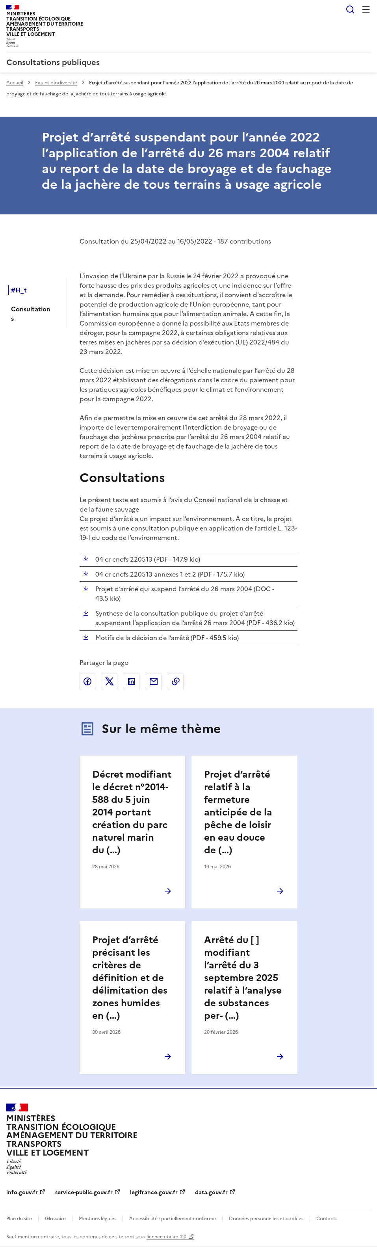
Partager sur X (109, 681)
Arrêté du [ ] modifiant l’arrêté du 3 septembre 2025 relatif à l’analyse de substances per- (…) (243, 978)
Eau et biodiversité (56, 82)
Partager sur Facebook (87, 681)
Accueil (14, 82)
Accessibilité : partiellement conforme (172, 1218)
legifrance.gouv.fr (154, 1192)
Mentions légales (97, 1218)
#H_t (19, 290)
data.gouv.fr (211, 1192)
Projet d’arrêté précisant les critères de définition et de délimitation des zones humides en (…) (129, 978)
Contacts (326, 1218)
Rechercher (350, 9)
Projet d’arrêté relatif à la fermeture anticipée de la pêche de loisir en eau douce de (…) (238, 812)
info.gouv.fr (22, 1192)
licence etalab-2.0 (166, 1236)
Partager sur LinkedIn (131, 681)
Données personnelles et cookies (266, 1218)
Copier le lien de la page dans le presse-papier (176, 681)
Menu (366, 9)
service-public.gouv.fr (84, 1192)
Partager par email (154, 681)
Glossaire (55, 1218)
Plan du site (19, 1218)
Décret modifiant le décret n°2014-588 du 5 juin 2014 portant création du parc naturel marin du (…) (131, 812)
